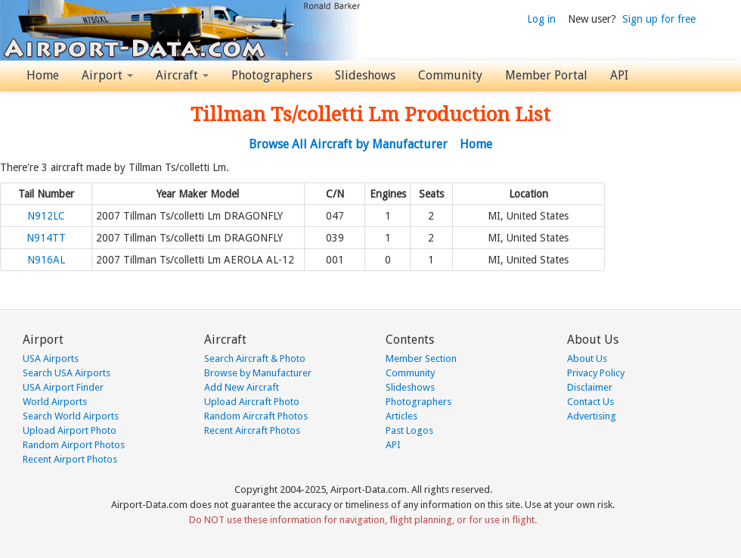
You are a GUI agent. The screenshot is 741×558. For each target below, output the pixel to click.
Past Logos (409, 430)
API (619, 75)
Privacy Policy (596, 373)
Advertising (591, 416)
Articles (401, 416)
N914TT (46, 238)
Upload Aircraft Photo (251, 401)
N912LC (46, 216)
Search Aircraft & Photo (254, 358)
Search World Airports (71, 416)
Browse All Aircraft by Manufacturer (348, 144)
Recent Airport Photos (70, 459)
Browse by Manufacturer (258, 373)
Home (42, 75)
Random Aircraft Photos (256, 416)
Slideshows (365, 75)
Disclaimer (589, 387)
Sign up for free (659, 19)
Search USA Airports (66, 373)
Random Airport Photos (74, 444)
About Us (587, 358)
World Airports (55, 401)
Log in (541, 19)
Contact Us (590, 401)
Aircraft (182, 75)
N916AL (46, 260)
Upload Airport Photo (69, 430)
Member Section (421, 358)
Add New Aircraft (241, 387)
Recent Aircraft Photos (252, 430)
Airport (107, 75)
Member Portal (546, 75)
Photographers (271, 75)
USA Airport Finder (63, 387)
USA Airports (51, 358)
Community (450, 75)
